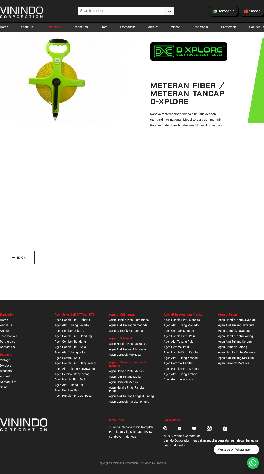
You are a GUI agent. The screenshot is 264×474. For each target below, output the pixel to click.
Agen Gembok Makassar (125, 355)
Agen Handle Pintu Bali (70, 379)
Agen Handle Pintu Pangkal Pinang (127, 389)
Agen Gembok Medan (123, 382)
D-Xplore (5, 365)
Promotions (128, 27)
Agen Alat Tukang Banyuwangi (75, 369)
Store (103, 27)
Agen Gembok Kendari (178, 363)
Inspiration (81, 27)
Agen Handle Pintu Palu (179, 336)
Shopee (252, 11)
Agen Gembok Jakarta (69, 331)
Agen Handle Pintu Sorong (235, 336)
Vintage (5, 360)
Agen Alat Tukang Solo (70, 352)
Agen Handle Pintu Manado (181, 320)
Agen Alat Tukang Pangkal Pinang (131, 396)
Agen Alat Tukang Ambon (180, 374)
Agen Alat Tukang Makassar (127, 349)
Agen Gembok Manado (178, 331)
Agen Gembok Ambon (178, 379)
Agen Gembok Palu (176, 347)
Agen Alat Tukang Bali (69, 385)
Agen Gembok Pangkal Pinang (129, 402)
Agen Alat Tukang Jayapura (236, 325)
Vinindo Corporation (125, 463)
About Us (27, 27)
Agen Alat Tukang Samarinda (128, 325)
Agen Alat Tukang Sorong (235, 341)
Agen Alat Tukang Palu (178, 341)
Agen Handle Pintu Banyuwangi (75, 363)
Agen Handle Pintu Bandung (73, 336)
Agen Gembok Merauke (233, 363)
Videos (175, 27)
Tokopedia (223, 11)
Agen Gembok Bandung (70, 341)
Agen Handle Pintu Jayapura (237, 320)
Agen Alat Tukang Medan (125, 377)
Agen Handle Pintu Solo (70, 347)
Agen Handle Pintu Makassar (128, 344)
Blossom (6, 371)
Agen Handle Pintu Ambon (181, 369)
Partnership (229, 27)
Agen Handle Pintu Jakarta (72, 320)
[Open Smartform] (253, 463)
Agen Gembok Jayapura (234, 331)
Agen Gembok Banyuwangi (72, 374)
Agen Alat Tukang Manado (181, 325)
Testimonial (201, 27)
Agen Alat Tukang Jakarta (72, 325)
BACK (21, 257)
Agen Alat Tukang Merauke (236, 358)
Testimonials (8, 336)
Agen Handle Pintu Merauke (236, 352)
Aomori (5, 376)
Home (4, 27)
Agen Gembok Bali (67, 390)
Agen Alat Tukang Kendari (180, 358)
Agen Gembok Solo (67, 358)
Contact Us (256, 27)
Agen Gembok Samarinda (126, 331)
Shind (3, 387)
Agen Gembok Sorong (232, 347)
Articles (153, 27)
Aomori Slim (8, 382)
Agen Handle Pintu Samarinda (129, 320)
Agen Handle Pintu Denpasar (74, 396)
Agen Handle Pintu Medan (126, 371)
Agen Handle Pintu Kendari (181, 352)
